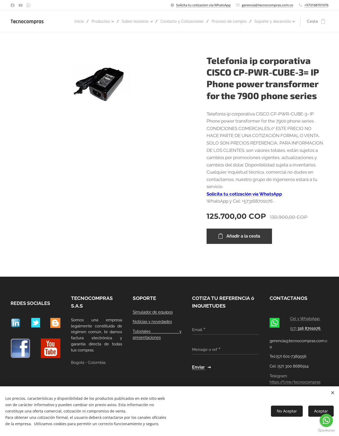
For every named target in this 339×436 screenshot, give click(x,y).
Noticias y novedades (152, 321)
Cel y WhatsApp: (305, 319)
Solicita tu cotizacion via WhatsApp (203, 5)
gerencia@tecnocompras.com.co (267, 5)
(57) (306, 328)
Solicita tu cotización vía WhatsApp (244, 194)
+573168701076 (316, 5)
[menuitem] (98, 21)
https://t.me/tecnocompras (295, 382)
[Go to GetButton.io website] (326, 430)
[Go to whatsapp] (326, 420)
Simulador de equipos (153, 312)
